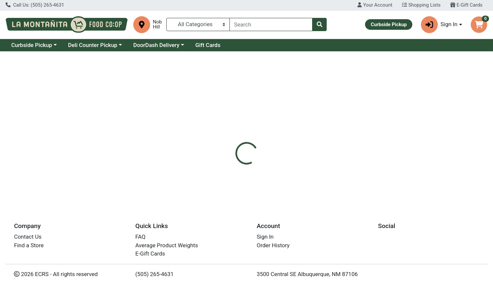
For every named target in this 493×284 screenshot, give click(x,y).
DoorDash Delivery (156, 45)
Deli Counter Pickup (92, 45)
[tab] (223, 141)
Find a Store (29, 245)
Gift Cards (208, 45)
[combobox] (270, 24)
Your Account (374, 5)
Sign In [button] (439, 24)
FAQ (140, 236)
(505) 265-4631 (154, 274)
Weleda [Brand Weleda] (284, 167)
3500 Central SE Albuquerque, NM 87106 (307, 274)
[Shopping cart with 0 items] (479, 24)
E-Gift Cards (466, 5)
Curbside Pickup (31, 45)
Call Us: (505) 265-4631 (35, 5)
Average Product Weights (166, 245)
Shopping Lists (421, 5)
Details (223, 141)
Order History (273, 245)
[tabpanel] (349, 174)
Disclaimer (255, 141)
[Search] (270, 24)
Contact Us (27, 236)
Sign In (265, 236)
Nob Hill (157, 24)
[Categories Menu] (198, 24)
